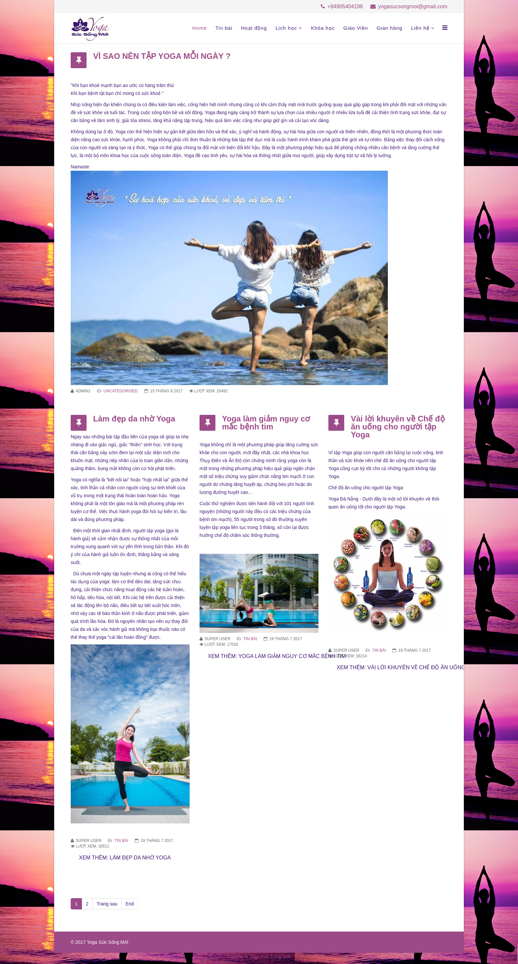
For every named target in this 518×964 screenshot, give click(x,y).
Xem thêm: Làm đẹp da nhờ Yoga (125, 857)
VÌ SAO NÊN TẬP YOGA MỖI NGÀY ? (162, 56)
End (130, 903)
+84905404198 (345, 6)
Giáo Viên (355, 28)
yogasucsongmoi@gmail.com (412, 6)
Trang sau (107, 903)
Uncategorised (120, 391)
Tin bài (223, 28)
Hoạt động (254, 28)
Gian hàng (389, 28)
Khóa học (323, 28)
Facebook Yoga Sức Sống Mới (259, 956)
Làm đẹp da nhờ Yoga (134, 418)
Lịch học (286, 28)
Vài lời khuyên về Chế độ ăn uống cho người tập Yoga (398, 426)
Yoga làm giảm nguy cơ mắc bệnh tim (266, 422)
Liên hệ (420, 28)
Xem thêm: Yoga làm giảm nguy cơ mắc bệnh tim (277, 656)
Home (199, 28)
